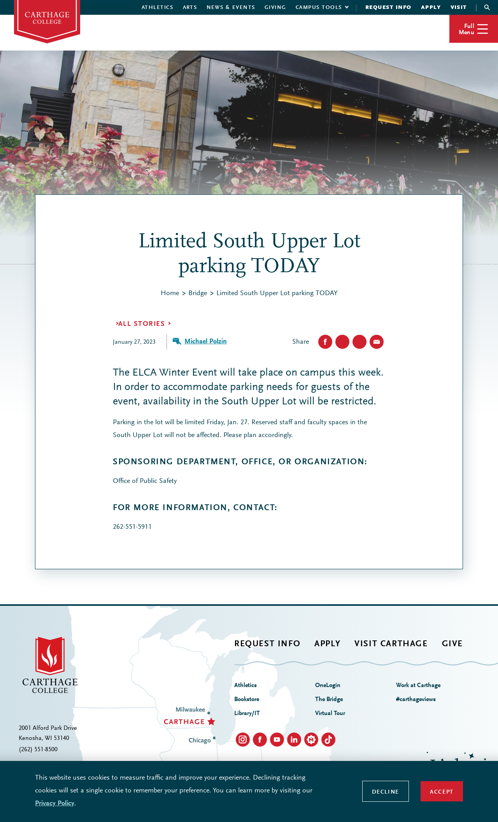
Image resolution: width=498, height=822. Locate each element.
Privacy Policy (54, 803)
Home (170, 293)
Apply (431, 7)
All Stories (141, 324)
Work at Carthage (418, 685)
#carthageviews (416, 699)
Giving (275, 7)
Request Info (388, 7)
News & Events (231, 7)
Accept (442, 792)
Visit (459, 7)
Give (452, 644)
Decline (386, 792)
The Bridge (329, 699)
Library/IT (247, 713)
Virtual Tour (330, 713)
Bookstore (246, 699)
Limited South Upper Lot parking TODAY (277, 293)
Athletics (158, 7)
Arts (190, 7)
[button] (473, 29)
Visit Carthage (391, 644)
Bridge (197, 293)
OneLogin (327, 685)
